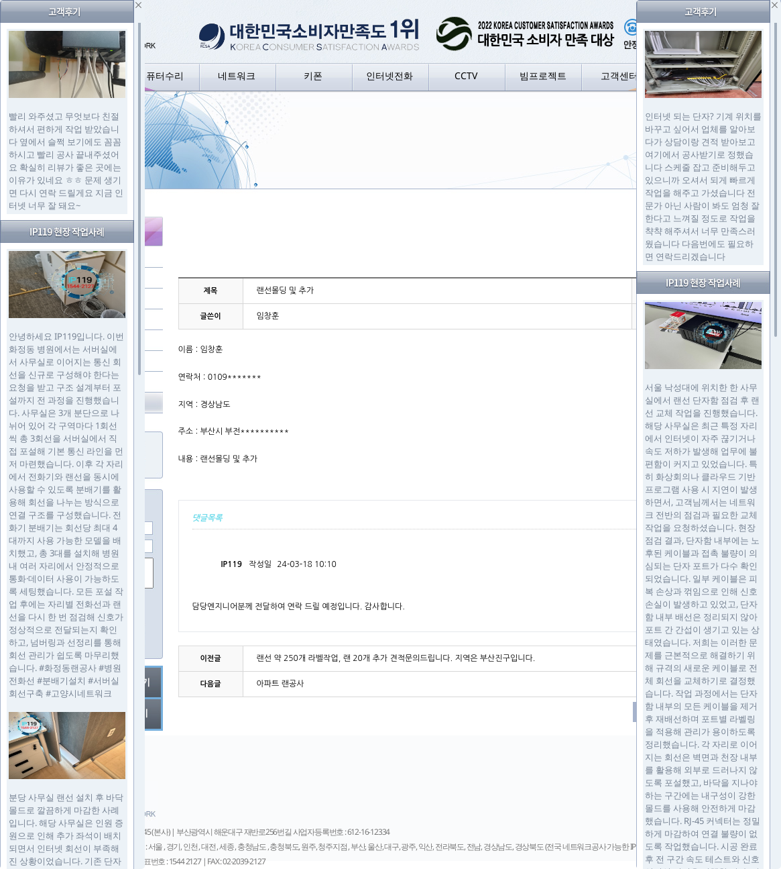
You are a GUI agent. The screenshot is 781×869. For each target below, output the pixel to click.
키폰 (313, 75)
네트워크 (236, 75)
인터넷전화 (389, 75)
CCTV (466, 75)
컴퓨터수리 (160, 75)
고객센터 (619, 75)
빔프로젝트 (543, 75)
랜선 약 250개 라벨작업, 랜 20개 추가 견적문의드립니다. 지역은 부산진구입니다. (396, 658)
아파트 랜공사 (280, 684)
